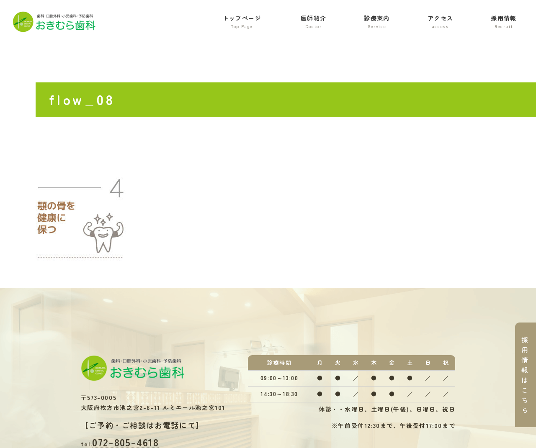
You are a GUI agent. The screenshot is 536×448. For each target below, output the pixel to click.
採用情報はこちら (525, 375)
